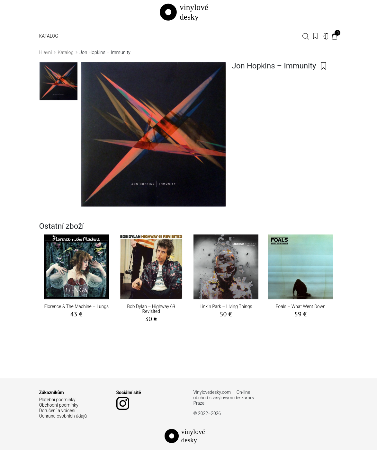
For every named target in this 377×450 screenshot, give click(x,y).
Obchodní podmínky (58, 405)
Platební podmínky (57, 399)
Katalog (48, 36)
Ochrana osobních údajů (63, 416)
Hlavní (45, 52)
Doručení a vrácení (57, 410)
